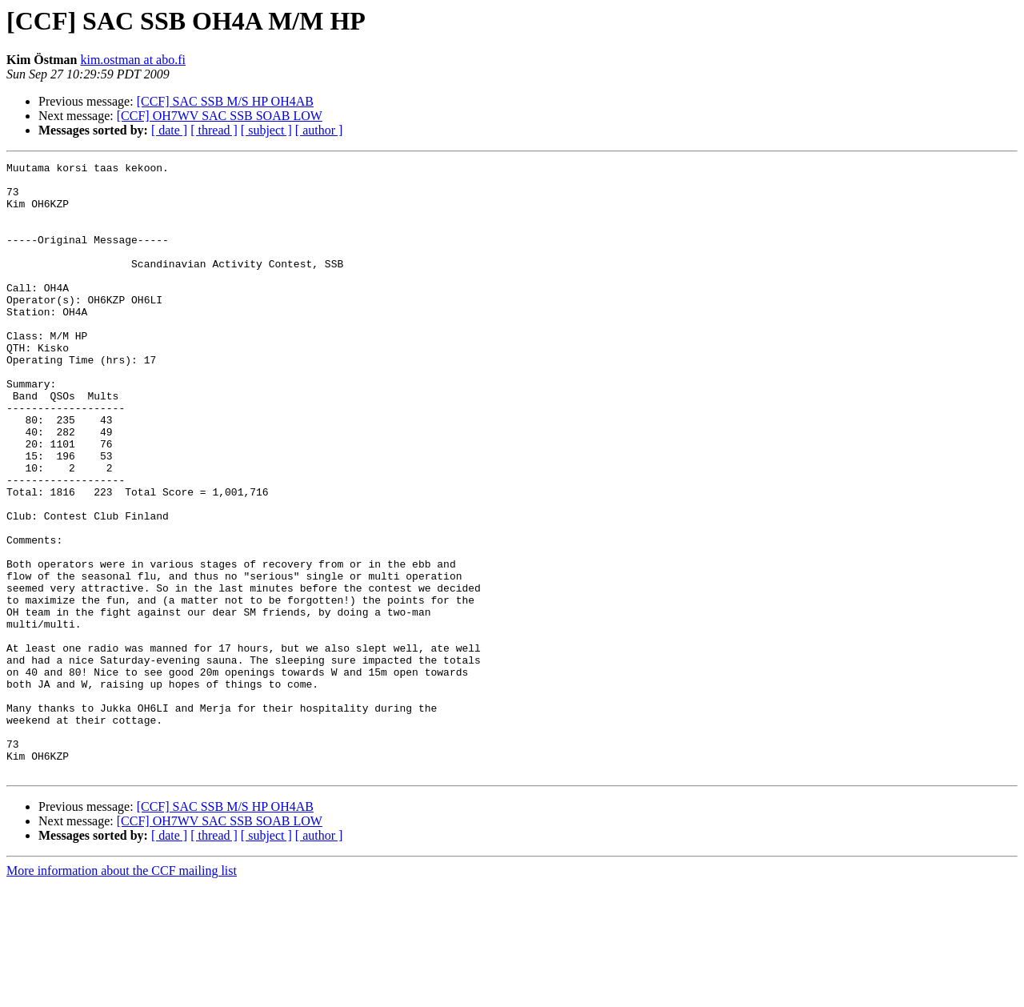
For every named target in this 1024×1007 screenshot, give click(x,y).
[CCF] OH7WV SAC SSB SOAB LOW (219, 115)
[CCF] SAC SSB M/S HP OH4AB (225, 101)
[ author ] (319, 130)
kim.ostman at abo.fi (133, 59)
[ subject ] (266, 130)
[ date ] (169, 130)
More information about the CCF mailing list (121, 993)
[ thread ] (214, 130)
